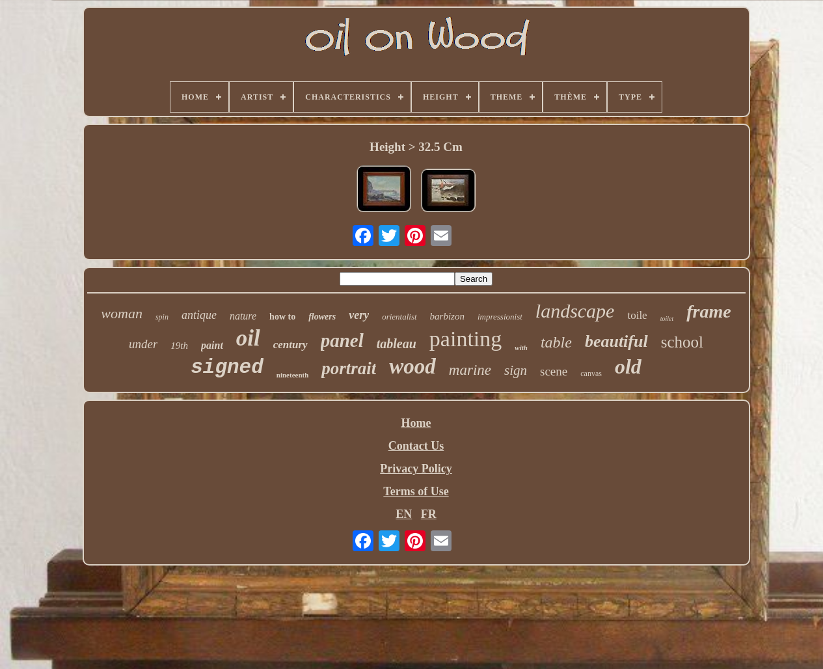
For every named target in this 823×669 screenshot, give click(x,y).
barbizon (447, 316)
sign (515, 370)
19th (179, 345)
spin (162, 316)
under (143, 344)
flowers (322, 316)
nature (243, 315)
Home (416, 423)
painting (465, 339)
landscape (575, 310)
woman (121, 313)
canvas (591, 373)
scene (553, 371)
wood (412, 366)
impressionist (500, 316)
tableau (396, 343)
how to (282, 316)
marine (470, 370)
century (290, 344)
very (359, 314)
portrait (348, 368)
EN (404, 514)
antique (199, 314)
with (521, 347)
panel (342, 340)
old (628, 366)
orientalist (399, 316)
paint (212, 345)
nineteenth (293, 375)
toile (637, 315)
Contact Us (416, 445)
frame (708, 311)
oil (248, 338)
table (556, 342)
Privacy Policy (416, 468)
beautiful (616, 341)
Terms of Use (415, 491)
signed (227, 367)
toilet (667, 318)
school (682, 342)
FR (429, 514)
